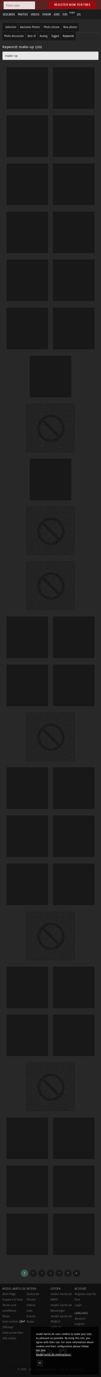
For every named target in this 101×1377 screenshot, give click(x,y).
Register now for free (72, 5)
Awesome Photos (30, 27)
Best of (32, 36)
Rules (6, 1316)
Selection (10, 27)
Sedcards (33, 1294)
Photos (31, 1299)
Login (72, 12)
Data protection (12, 1332)
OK (40, 1363)
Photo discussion (14, 36)
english (79, 1324)
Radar (31, 1321)
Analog (43, 36)
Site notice (9, 1338)
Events (31, 1316)
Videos (31, 1305)
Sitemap (7, 1327)
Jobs (29, 1310)
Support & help (12, 1299)
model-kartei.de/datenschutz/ (54, 1354)
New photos (70, 27)
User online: (13, 1321)
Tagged (55, 36)
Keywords (68, 36)
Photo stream (51, 27)
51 (68, 1273)
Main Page (9, 1294)
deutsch (80, 1318)
